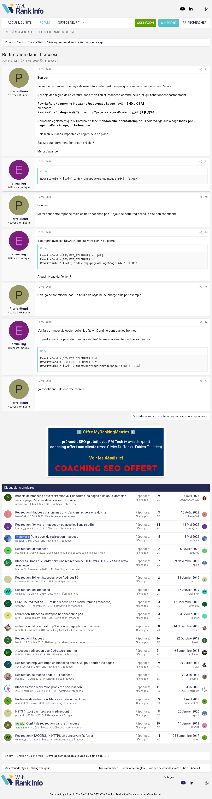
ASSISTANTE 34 (24, 691)
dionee (195, 618)
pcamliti (19, 678)
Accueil (194, 768)
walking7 (20, 593)
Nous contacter (107, 768)
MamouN (20, 569)
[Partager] (200, 69)
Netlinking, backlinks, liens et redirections (70, 630)
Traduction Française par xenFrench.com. (139, 794)
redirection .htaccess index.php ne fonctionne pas (49, 614)
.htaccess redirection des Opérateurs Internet (46, 651)
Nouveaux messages (21, 32)
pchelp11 (20, 715)
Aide (184, 768)
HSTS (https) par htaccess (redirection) (42, 711)
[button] (84, 23)
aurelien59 (21, 727)
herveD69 (20, 516)
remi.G (19, 630)
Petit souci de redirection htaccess (54, 537)
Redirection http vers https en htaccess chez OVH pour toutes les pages (64, 663)
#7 (206, 380)
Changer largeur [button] (41, 768)
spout (196, 565)
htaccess (50, 60)
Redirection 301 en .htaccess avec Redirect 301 (47, 577)
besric (18, 642)
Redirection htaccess (29, 638)
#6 (206, 322)
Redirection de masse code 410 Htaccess (43, 675)
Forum (46, 22)
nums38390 (22, 703)
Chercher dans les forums (57, 32)
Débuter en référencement (60, 516)
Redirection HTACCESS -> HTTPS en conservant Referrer (54, 736)
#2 (206, 161)
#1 (206, 69)
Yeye (18, 666)
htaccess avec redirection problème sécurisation (48, 687)
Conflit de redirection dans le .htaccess (52, 723)
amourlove (21, 504)
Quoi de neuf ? (70, 22)
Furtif (196, 666)
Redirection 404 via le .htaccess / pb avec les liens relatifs (54, 525)
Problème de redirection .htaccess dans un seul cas (50, 699)
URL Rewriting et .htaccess (60, 504)
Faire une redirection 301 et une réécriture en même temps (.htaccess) (63, 602)
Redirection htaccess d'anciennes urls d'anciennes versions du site (60, 512)
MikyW (19, 654)
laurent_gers (22, 528)
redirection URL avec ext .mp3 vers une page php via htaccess (57, 626)
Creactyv (20, 606)
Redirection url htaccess (31, 549)
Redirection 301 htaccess (32, 590)
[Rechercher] (194, 23)
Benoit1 (19, 540)
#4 (206, 232)
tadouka (20, 581)
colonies (194, 654)
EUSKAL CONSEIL (189, 499)
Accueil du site (20, 22)
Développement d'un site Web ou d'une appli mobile (76, 552)
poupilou (20, 552)
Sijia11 (19, 618)
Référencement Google (58, 715)
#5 (206, 286)
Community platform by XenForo (82, 794)
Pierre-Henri (12, 60)
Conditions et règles (132, 768)
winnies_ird (21, 739)
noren (196, 739)
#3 (206, 197)
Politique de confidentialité (162, 768)
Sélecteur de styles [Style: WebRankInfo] (17, 768)
